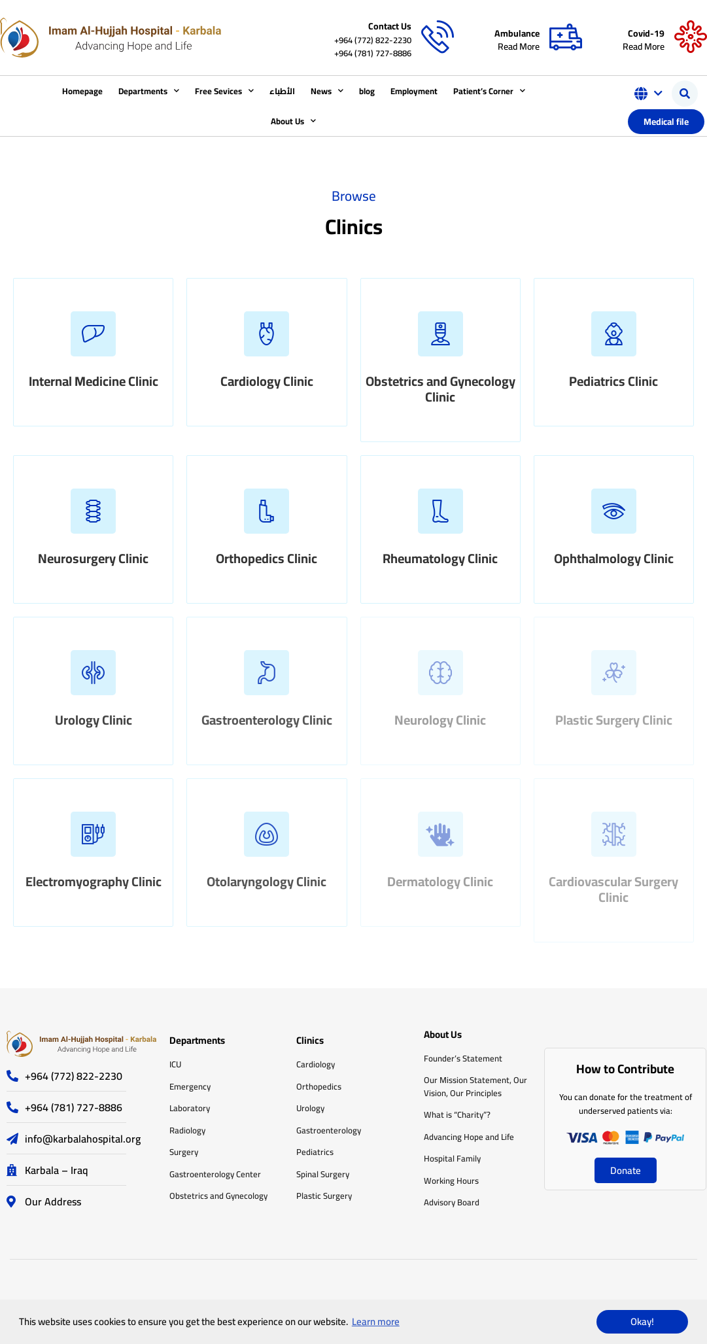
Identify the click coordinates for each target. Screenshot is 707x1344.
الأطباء (282, 91)
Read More (519, 46)
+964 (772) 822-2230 (372, 40)
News (327, 90)
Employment (414, 91)
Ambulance (517, 33)
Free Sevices (224, 90)
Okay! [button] (642, 1321)
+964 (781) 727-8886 (372, 53)
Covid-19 (646, 33)
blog (367, 91)
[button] (685, 93)
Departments (148, 90)
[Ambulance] (565, 37)
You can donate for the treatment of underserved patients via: (625, 1103)
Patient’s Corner (489, 90)
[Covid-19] (690, 37)
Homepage (82, 91)
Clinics (310, 1040)
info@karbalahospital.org (83, 1138)
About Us (293, 120)
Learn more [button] (376, 1321)
